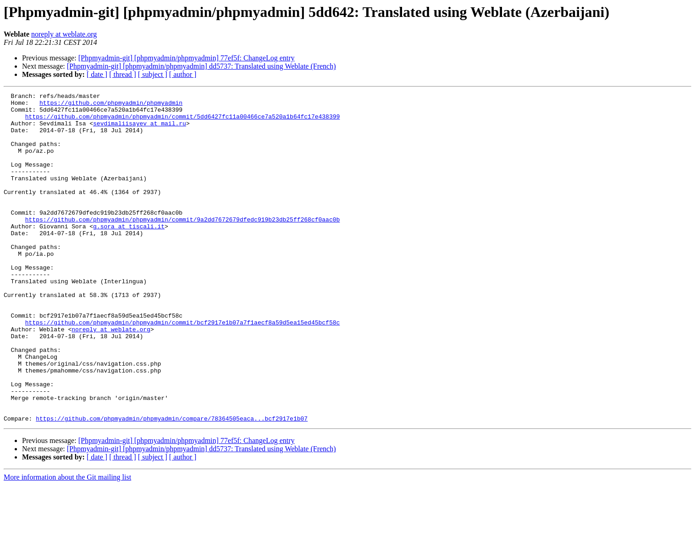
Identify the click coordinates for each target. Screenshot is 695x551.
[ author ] (183, 74)
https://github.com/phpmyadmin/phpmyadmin (110, 105)
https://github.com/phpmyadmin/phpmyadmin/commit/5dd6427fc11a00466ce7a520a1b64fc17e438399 (182, 122)
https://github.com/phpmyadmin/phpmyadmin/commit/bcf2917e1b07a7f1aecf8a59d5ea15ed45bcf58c (182, 369)
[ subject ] (152, 74)
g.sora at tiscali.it (129, 253)
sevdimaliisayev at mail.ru (139, 130)
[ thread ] (122, 74)
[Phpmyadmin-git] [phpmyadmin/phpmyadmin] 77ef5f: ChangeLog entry (186, 58)
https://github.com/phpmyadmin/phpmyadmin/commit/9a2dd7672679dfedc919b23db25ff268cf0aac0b (182, 245)
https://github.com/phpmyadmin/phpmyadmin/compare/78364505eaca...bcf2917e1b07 (172, 484)
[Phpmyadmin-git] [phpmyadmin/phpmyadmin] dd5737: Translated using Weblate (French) (201, 66)
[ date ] (97, 74)
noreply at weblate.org (64, 34)
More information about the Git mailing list (67, 543)
